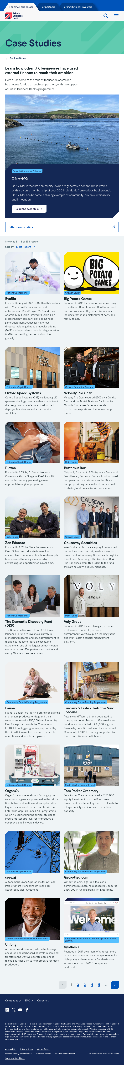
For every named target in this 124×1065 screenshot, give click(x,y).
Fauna (10, 708)
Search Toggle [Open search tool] (105, 15)
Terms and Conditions (15, 1058)
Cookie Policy (43, 1049)
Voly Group (73, 622)
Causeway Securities (80, 543)
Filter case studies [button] (62, 227)
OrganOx (12, 791)
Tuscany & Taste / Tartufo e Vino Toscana (89, 710)
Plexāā (10, 468)
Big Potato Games (78, 299)
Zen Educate (15, 543)
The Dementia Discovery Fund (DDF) (28, 623)
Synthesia (71, 947)
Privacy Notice (26, 1049)
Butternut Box (75, 468)
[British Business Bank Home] (14, 15)
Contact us (11, 1000)
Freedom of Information (65, 1053)
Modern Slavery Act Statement (18, 1053)
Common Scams (43, 1053)
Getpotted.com (76, 877)
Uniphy (10, 945)
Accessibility (10, 1049)
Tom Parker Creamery (81, 791)
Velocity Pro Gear (78, 393)
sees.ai (10, 877)
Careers (42, 1000)
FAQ (27, 1000)
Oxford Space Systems (23, 393)
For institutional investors (77, 7)
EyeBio (10, 299)
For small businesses (21, 7)
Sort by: (9, 247)
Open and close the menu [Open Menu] (116, 15)
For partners (48, 7)
